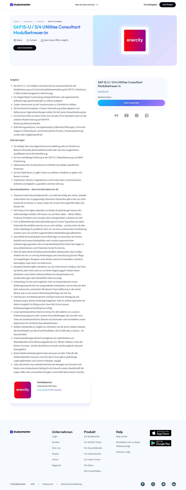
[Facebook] (143, 484)
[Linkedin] (174, 484)
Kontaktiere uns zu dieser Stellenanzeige (128, 444)
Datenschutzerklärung (71, 484)
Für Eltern (88, 465)
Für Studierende (91, 436)
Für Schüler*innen (92, 442)
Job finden (167, 4)
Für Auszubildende (93, 448)
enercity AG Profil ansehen (49, 390)
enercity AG (103, 91)
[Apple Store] (160, 433)
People (55, 453)
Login (54, 436)
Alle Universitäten (92, 471)
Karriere (55, 442)
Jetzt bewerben (24, 47)
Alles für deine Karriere (87, 4)
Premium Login (123, 452)
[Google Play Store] (160, 443)
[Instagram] (153, 484)
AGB (33, 484)
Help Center (121, 436)
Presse (55, 459)
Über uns (56, 448)
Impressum (47, 484)
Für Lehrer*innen (92, 459)
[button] (116, 115)
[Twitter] (163, 484)
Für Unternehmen (92, 453)
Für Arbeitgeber (150, 4)
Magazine (56, 465)
